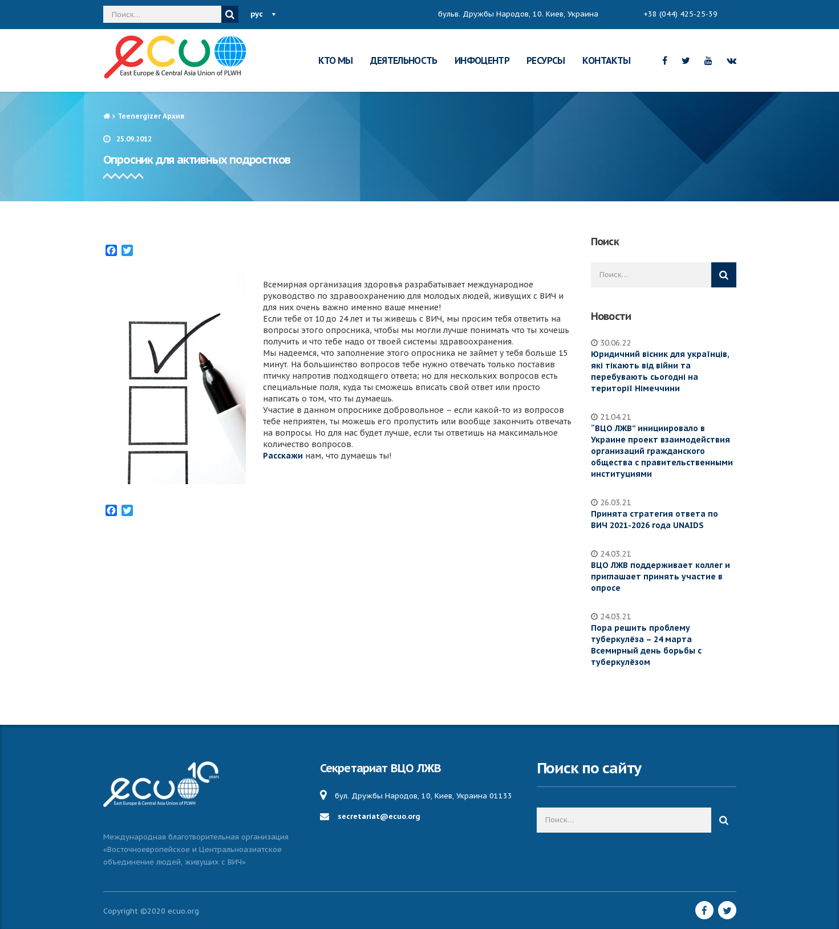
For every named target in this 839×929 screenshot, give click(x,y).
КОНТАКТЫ (606, 60)
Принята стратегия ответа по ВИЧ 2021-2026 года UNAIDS (654, 519)
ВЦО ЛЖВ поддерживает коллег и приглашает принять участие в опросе (660, 576)
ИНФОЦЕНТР (482, 60)
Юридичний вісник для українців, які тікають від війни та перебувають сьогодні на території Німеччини (660, 371)
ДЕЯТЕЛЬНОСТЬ (403, 60)
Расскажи (283, 456)
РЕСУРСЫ (545, 60)
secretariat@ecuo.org (379, 816)
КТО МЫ (335, 60)
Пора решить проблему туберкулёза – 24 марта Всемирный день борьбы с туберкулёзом (646, 645)
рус (256, 14)
